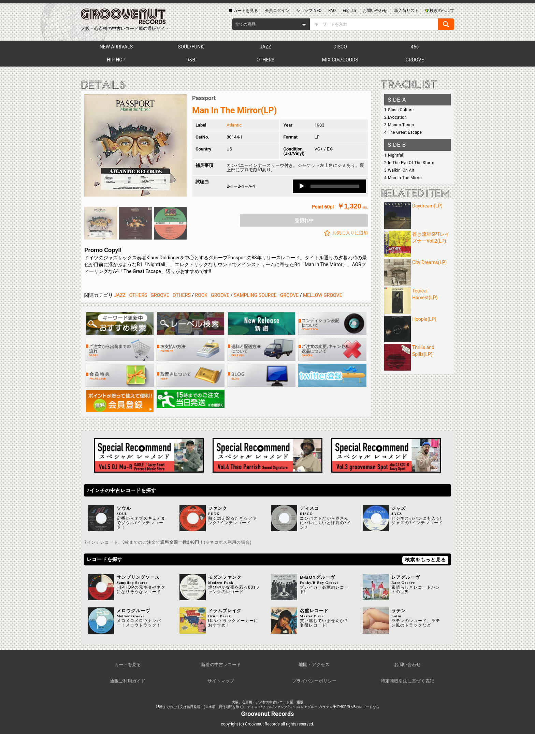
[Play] (301, 186)
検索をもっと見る (425, 559)
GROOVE (415, 59)
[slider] (334, 186)
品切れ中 (304, 220)
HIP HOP (116, 59)
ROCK (201, 295)
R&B (190, 59)
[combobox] (271, 24)
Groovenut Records (267, 713)
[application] (329, 186)
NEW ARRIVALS (116, 46)
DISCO (340, 46)
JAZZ (265, 46)
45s (415, 46)
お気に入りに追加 (350, 232)
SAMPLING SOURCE (255, 295)
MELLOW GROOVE (322, 295)
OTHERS (266, 59)
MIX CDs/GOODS (340, 59)
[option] (135, 145)
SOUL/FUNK (191, 46)
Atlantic (234, 125)
